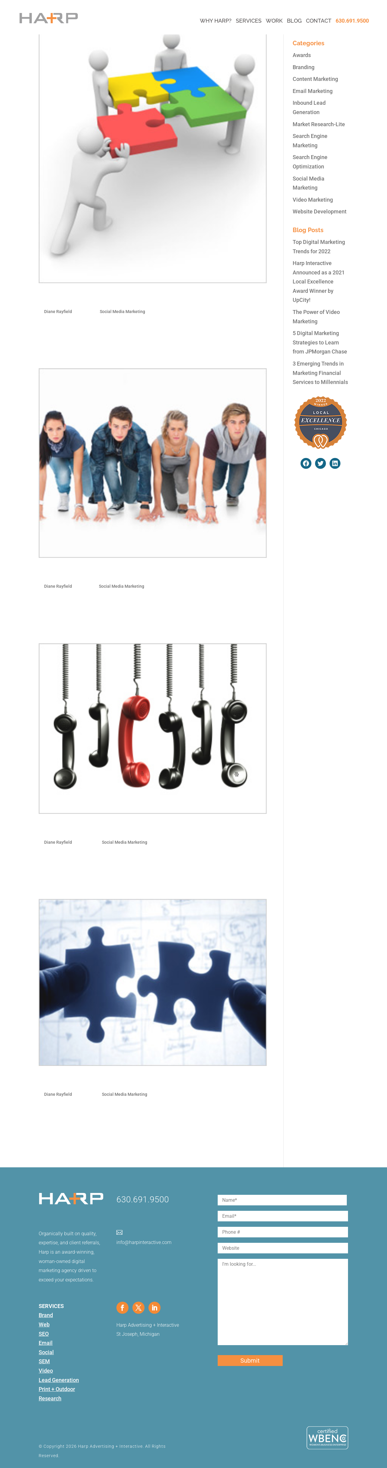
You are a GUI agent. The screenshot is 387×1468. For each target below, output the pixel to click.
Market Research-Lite (319, 124)
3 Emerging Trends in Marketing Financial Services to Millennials (320, 372)
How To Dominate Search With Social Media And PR (133, 297)
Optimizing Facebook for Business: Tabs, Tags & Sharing (140, 828)
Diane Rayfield (58, 311)
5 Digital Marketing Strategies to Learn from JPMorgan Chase (320, 342)
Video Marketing (313, 200)
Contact (318, 21)
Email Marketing (313, 91)
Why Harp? (216, 21)
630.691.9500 (352, 21)
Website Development (319, 211)
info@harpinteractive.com (143, 1242)
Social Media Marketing (122, 311)
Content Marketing (315, 79)
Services (249, 21)
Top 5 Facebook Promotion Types (100, 572)
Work (274, 21)
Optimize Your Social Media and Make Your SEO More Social (148, 1080)
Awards (302, 55)
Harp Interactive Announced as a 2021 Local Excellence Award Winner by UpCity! (319, 281)
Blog (294, 21)
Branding (303, 67)
